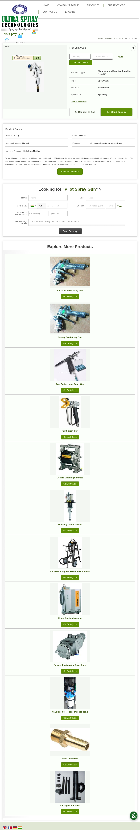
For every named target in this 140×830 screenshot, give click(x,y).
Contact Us (20, 43)
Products (93, 5)
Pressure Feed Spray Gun (70, 290)
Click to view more (78, 101)
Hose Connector (70, 758)
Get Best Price (81, 62)
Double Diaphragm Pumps (70, 478)
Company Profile (68, 5)
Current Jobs (116, 5)
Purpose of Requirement (21, 214)
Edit (120, 57)
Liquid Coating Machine (70, 618)
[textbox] (102, 57)
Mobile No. (22, 205)
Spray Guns (118, 38)
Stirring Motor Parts (70, 805)
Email (82, 197)
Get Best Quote (70, 296)
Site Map (20, 56)
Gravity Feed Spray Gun (70, 337)
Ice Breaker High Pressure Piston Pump (70, 571)
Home (6, 46)
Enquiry (70, 12)
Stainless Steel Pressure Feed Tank (70, 712)
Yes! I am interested (70, 171)
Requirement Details (21, 222)
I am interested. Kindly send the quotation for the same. (76, 222)
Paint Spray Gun (70, 431)
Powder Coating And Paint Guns (70, 665)
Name (24, 197)
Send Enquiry (116, 112)
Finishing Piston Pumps (70, 524)
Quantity (80, 205)
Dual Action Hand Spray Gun (70, 384)
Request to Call (85, 112)
